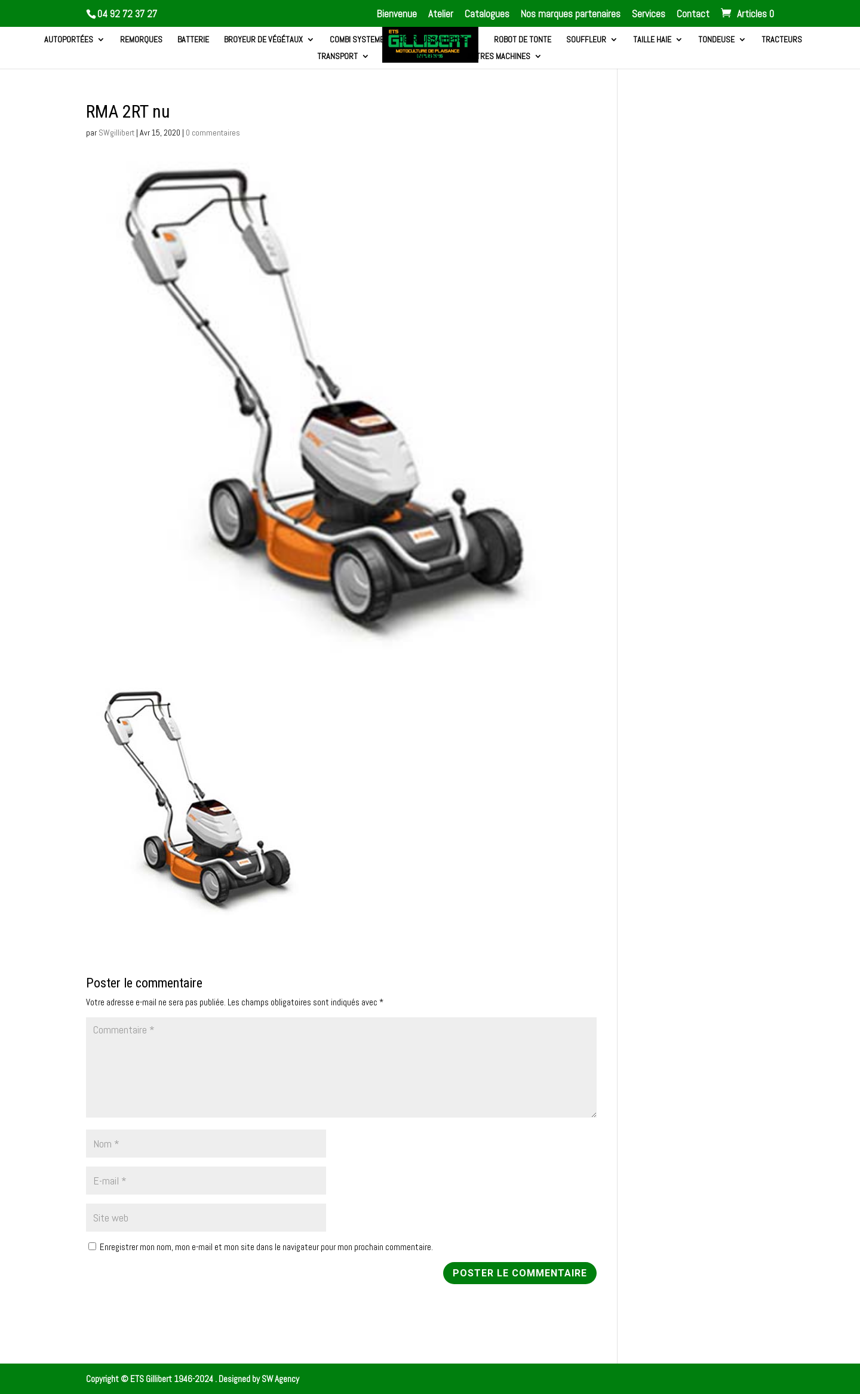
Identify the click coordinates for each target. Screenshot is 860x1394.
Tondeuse (716, 40)
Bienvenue (397, 14)
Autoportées (68, 40)
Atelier (440, 14)
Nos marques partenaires (571, 14)
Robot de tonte (522, 40)
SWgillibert (116, 132)
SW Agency (280, 1378)
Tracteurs (781, 40)
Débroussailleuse (433, 40)
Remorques (141, 40)
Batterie (193, 40)
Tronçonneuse (412, 56)
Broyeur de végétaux (263, 40)
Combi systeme (357, 40)
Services (648, 14)
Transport (337, 56)
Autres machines (498, 56)
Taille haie (652, 40)
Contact (693, 14)
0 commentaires (213, 132)
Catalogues (487, 14)
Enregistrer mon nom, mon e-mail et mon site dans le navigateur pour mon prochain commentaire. (266, 1247)
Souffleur (586, 40)
